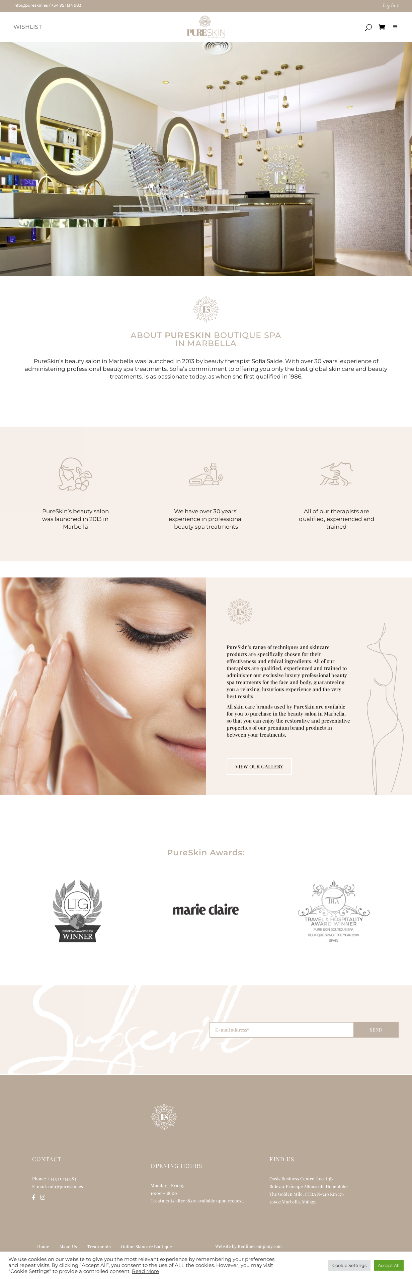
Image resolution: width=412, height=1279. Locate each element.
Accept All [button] (389, 1265)
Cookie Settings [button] (349, 1265)
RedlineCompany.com (260, 1246)
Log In (389, 5)
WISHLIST (27, 26)
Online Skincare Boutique (146, 1246)
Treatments (99, 1246)
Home (43, 1246)
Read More (145, 1271)
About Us (68, 1246)
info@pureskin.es (30, 5)
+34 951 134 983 (66, 5)
